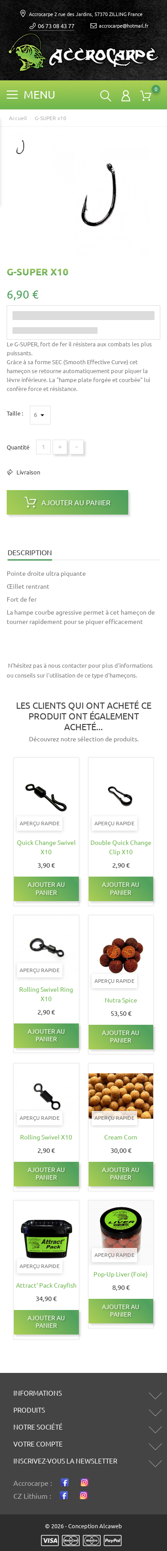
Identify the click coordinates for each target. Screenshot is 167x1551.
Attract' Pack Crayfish (46, 1285)
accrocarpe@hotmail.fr (119, 26)
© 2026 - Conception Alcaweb (83, 1526)
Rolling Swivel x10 (46, 1137)
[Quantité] (43, 447)
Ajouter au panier (67, 502)
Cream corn (120, 1137)
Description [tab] (30, 553)
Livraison (27, 472)
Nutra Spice (121, 1000)
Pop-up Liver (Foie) (121, 1274)
